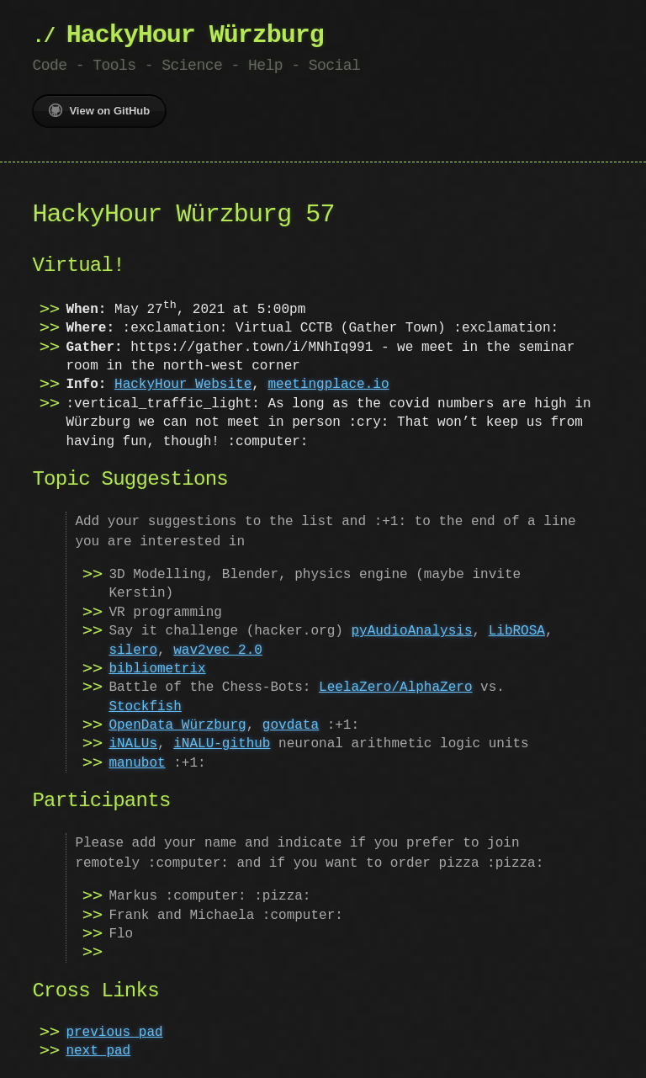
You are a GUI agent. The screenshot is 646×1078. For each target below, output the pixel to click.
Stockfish (145, 707)
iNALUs (133, 744)
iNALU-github (221, 744)
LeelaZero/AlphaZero (395, 687)
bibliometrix (157, 669)
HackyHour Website (183, 384)
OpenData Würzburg (177, 725)
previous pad (114, 1032)
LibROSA (517, 631)
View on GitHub (99, 110)
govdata (290, 725)
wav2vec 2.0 (217, 650)
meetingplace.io (328, 384)
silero (133, 650)
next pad (98, 1051)
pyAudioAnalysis (411, 631)
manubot (137, 763)
